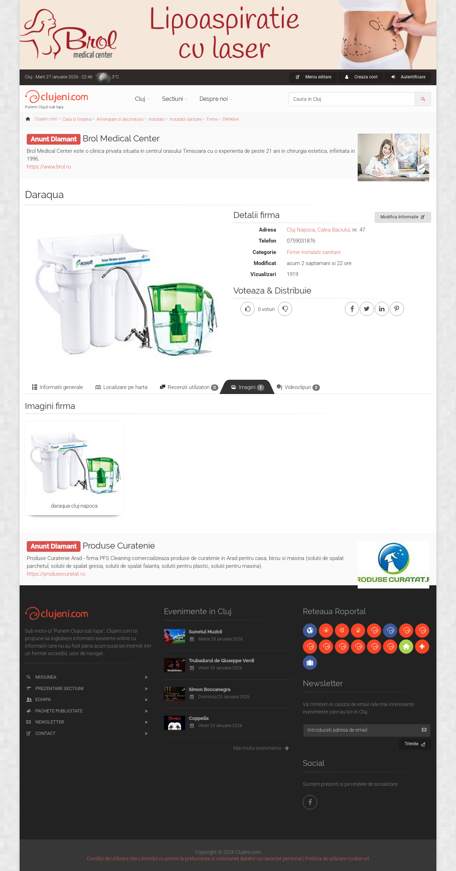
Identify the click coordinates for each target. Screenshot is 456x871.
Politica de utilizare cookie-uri (337, 858)
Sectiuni (172, 98)
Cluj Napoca (301, 230)
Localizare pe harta (120, 387)
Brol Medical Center (121, 138)
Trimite (415, 743)
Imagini (247, 387)
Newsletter (44, 722)
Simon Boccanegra (209, 689)
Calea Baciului (333, 230)
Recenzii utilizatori (188, 387)
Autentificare (407, 76)
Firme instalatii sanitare (314, 252)
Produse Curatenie (119, 545)
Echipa (38, 699)
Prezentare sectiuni (54, 688)
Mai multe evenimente (262, 748)
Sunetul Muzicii (205, 631)
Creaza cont (361, 76)
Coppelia (198, 718)
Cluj (140, 98)
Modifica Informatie (403, 215)
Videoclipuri (298, 387)
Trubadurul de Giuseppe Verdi (221, 660)
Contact (40, 733)
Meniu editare (313, 76)
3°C (115, 76)
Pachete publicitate (54, 711)
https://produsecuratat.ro (56, 574)
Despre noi (214, 98)
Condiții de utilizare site (112, 858)
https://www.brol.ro (49, 167)
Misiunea (40, 677)
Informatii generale (57, 387)
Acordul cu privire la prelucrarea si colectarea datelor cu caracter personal (221, 858)
